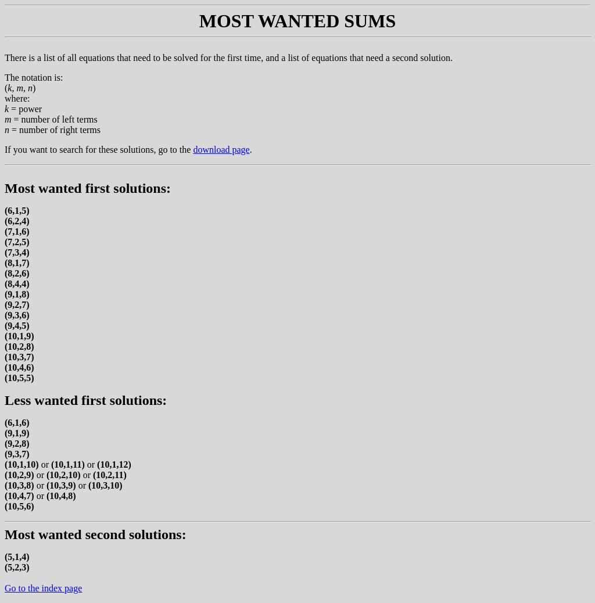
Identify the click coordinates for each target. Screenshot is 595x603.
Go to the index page (43, 588)
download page (221, 150)
